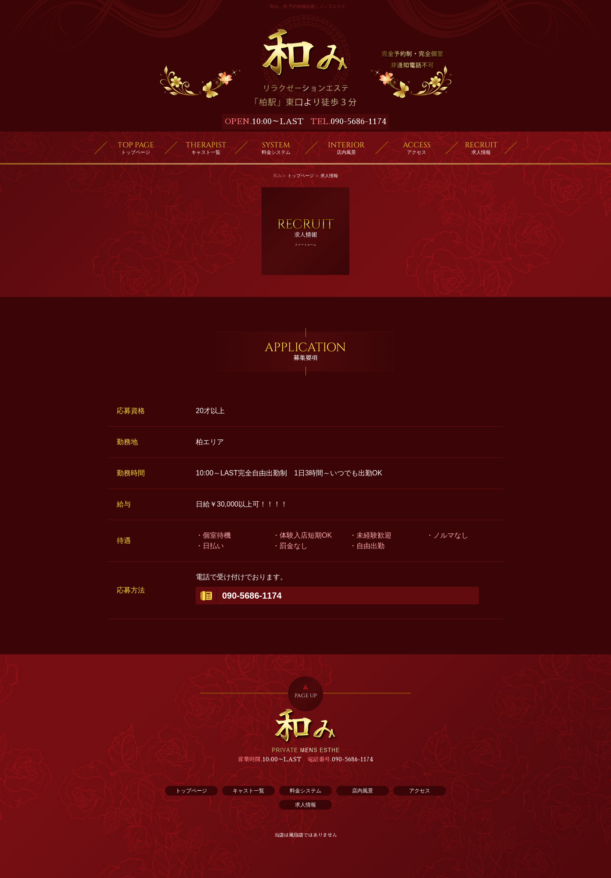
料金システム (305, 791)
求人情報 (305, 805)
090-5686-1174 (358, 121)
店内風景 (362, 791)
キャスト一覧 (248, 791)
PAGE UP (306, 695)
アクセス (419, 791)
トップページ (301, 175)
